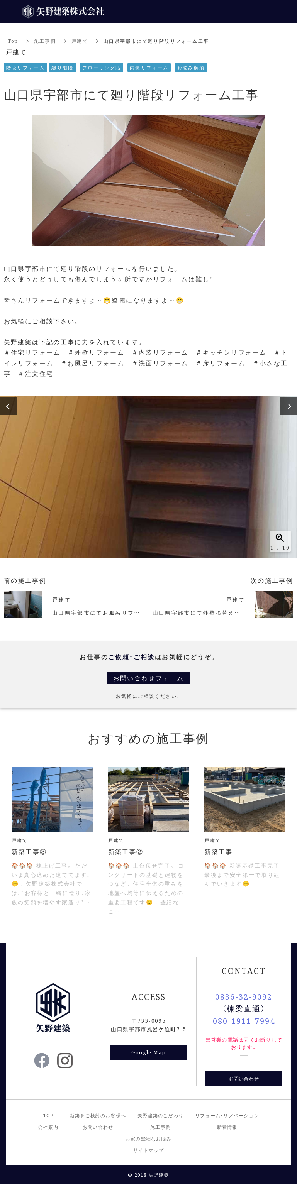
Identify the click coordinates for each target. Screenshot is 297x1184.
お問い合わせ (244, 1078)
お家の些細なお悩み (148, 1138)
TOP (48, 1115)
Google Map (148, 1052)
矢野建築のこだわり (160, 1115)
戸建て (79, 40)
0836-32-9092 (243, 996)
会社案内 (48, 1126)
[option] (148, 477)
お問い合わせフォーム (148, 677)
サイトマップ (148, 1150)
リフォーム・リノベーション (227, 1115)
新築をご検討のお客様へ (98, 1115)
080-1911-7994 (244, 1020)
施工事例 (45, 40)
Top (13, 40)
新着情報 (227, 1126)
